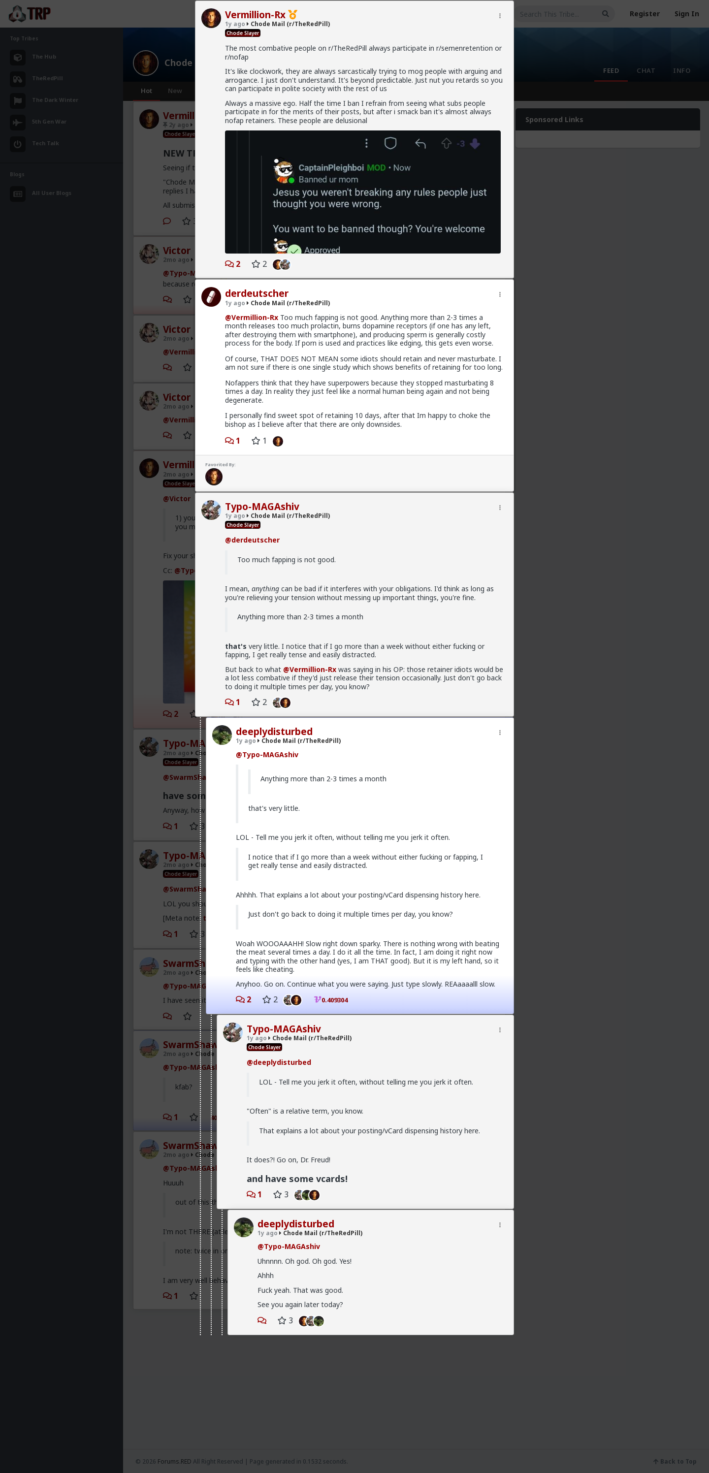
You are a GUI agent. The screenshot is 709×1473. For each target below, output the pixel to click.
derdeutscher (257, 234)
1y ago (235, 244)
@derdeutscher (252, 480)
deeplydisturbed (274, 672)
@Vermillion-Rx (251, 258)
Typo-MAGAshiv (262, 447)
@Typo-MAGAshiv (267, 695)
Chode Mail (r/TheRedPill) (288, 244)
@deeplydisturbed (279, 1003)
